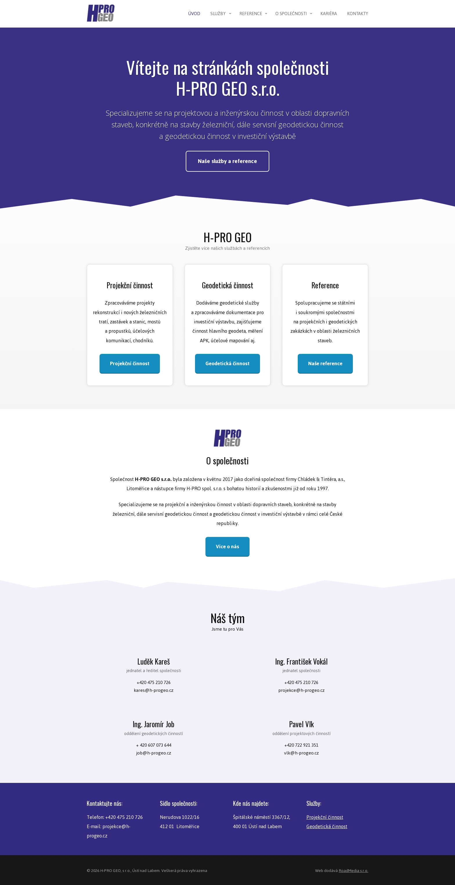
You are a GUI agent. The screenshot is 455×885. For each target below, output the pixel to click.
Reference (250, 13)
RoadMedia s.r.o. (353, 869)
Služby (218, 13)
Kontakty (357, 13)
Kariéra (328, 13)
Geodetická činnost (326, 825)
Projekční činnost (324, 816)
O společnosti (291, 13)
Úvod (194, 13)
